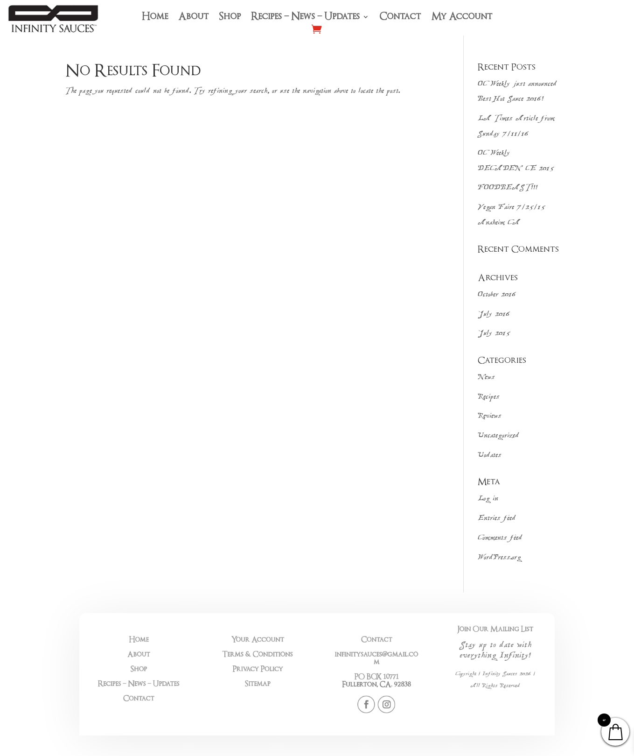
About (193, 18)
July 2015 (494, 333)
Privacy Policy (270, 670)
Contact (400, 18)
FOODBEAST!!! (508, 188)
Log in (488, 499)
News (486, 377)
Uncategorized (498, 435)
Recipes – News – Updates (305, 18)
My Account (461, 18)
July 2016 (494, 314)
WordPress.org (499, 557)
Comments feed (500, 538)
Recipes (489, 397)
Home (155, 18)
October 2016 (497, 294)
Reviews (490, 416)
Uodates (490, 455)
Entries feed (497, 518)
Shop (230, 18)
